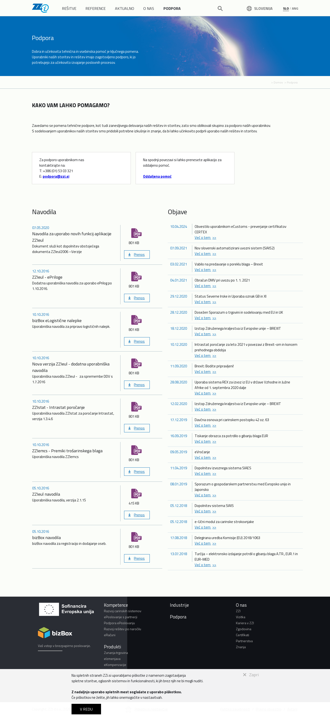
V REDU (86, 709)
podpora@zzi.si (56, 176)
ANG (295, 8)
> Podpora (291, 82)
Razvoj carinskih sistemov (122, 610)
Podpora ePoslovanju (119, 622)
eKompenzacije (115, 664)
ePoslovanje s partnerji (120, 616)
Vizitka (240, 616)
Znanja (241, 646)
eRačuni (109, 634)
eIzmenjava (112, 658)
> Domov (277, 82)
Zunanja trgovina (116, 652)
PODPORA (172, 8)
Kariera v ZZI (245, 622)
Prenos (139, 254)
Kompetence (116, 604)
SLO (286, 8)
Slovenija (260, 8)
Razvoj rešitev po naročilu (122, 628)
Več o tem (203, 237)
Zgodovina (243, 628)
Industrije (179, 604)
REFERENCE (95, 8)
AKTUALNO (124, 8)
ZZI (238, 610)
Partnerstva (244, 640)
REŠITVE (69, 8)
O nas (241, 604)
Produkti (112, 646)
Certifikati (242, 634)
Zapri (251, 674)
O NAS (148, 8)
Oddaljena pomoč (157, 176)
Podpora (178, 616)
